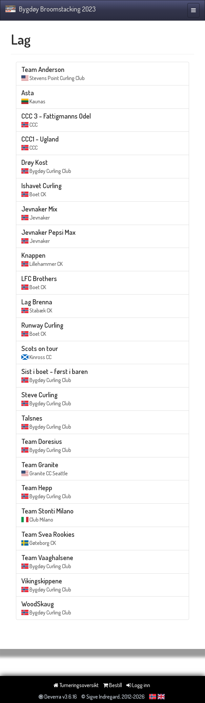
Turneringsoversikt (76, 685)
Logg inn (138, 685)
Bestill (112, 685)
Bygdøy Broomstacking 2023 (50, 8)
